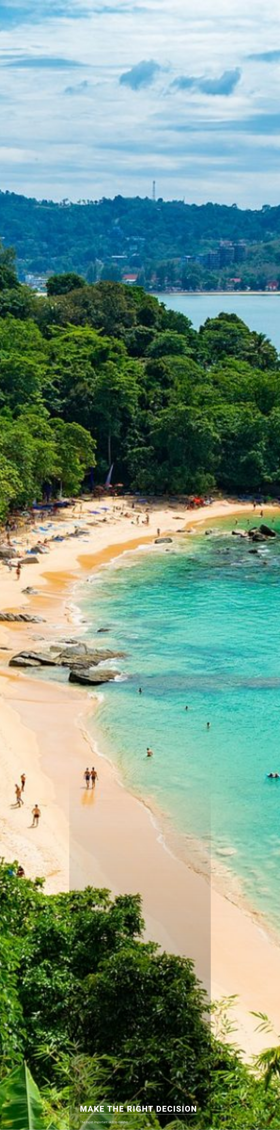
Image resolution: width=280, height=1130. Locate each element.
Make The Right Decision (138, 1109)
